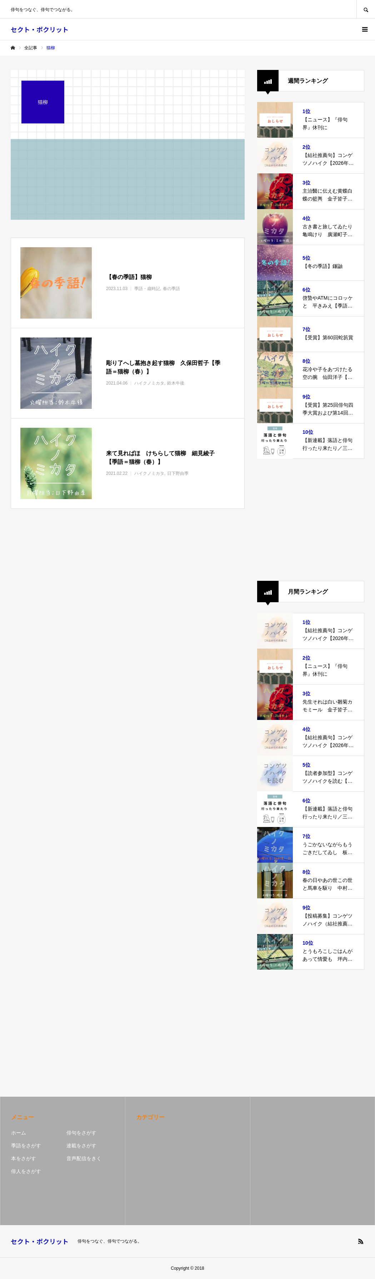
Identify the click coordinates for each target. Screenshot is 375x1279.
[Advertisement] (310, 519)
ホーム (18, 1133)
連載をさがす (81, 1145)
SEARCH (365, 9)
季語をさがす (26, 1145)
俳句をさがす (81, 1133)
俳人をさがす (26, 1171)
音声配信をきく (83, 1158)
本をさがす (23, 1158)
